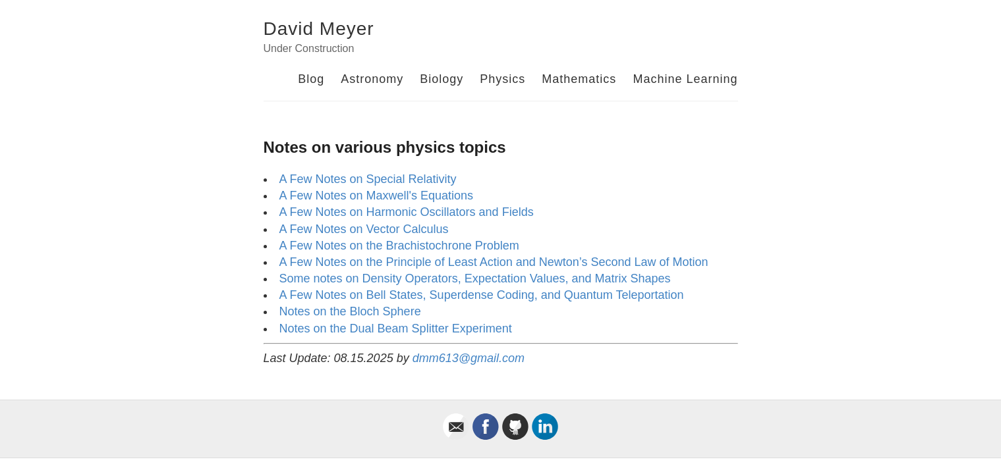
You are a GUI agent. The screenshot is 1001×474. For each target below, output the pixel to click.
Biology (441, 79)
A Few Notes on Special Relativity (368, 179)
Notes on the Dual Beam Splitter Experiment (395, 328)
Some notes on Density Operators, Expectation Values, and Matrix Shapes (475, 278)
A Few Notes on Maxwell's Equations (376, 195)
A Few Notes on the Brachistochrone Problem (399, 245)
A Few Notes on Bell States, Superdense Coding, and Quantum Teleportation (481, 295)
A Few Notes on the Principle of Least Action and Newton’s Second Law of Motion (493, 262)
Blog (311, 79)
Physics (502, 79)
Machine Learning (685, 79)
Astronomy (372, 79)
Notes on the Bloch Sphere (350, 311)
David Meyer (319, 28)
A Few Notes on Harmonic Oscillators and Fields (406, 212)
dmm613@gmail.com (469, 358)
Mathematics (579, 79)
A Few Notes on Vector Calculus (364, 229)
